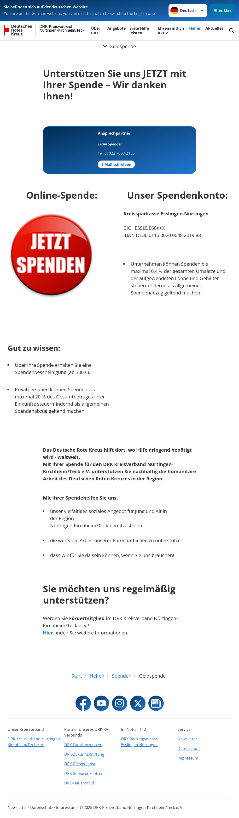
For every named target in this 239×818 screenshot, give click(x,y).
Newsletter (187, 739)
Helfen (195, 28)
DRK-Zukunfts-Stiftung (84, 754)
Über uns (95, 30)
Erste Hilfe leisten (139, 30)
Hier (48, 632)
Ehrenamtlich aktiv (171, 30)
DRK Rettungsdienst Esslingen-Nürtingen (139, 741)
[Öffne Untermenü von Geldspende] (119, 46)
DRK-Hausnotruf (79, 783)
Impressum (188, 758)
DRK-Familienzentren (83, 744)
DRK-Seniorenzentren (84, 773)
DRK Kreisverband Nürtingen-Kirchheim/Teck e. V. (34, 741)
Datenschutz (189, 748)
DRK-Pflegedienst (79, 763)
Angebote (116, 28)
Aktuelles (214, 28)
